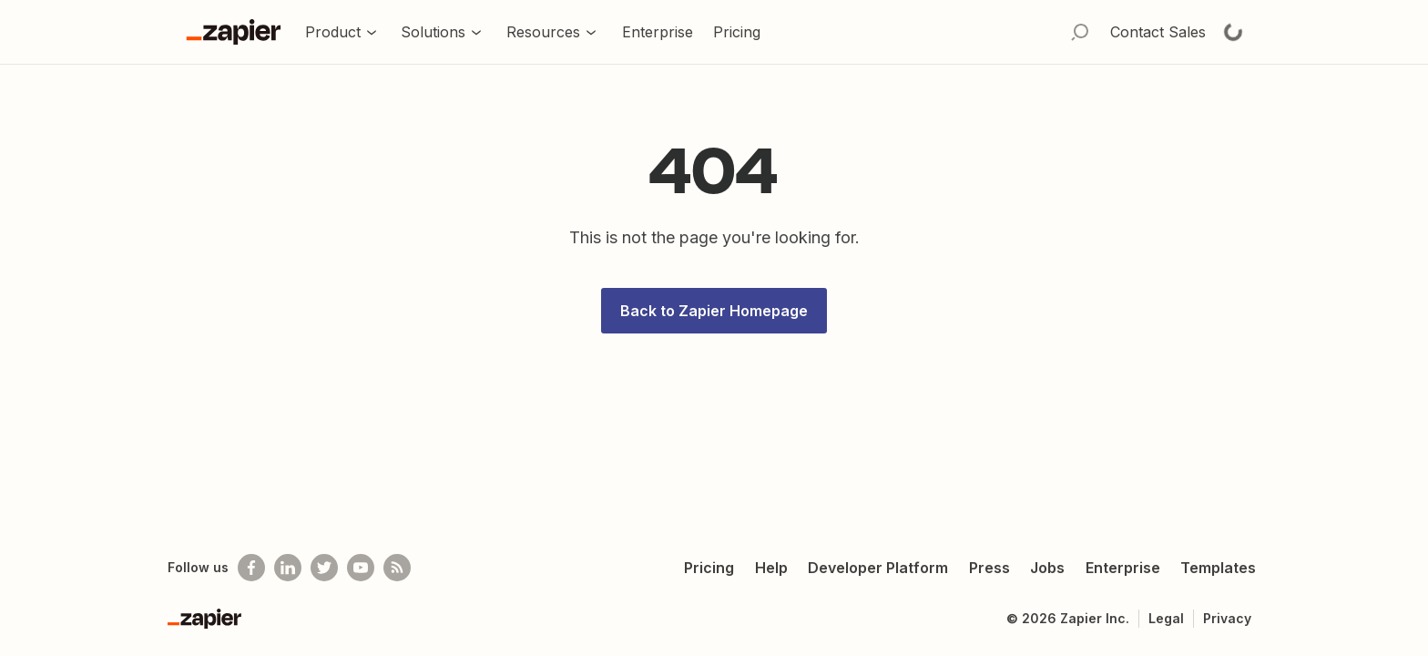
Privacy (1227, 618)
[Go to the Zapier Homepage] (233, 32)
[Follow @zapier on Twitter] (324, 567)
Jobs (1047, 568)
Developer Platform (878, 568)
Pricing (709, 568)
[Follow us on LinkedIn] (287, 567)
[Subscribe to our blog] (397, 567)
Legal (1166, 618)
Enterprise (1123, 568)
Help (771, 568)
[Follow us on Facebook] (251, 567)
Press (989, 568)
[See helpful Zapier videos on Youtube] (360, 567)
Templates (1218, 568)
